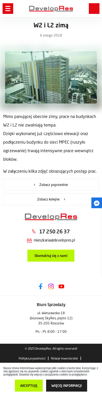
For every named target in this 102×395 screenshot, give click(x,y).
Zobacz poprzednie (53, 185)
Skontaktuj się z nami (50, 256)
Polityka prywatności (32, 358)
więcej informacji (66, 385)
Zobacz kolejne (48, 199)
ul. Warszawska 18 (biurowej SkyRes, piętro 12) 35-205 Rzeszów (51, 318)
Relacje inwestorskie (64, 358)
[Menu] (8, 8)
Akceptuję (28, 385)
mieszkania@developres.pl (54, 240)
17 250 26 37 (54, 231)
